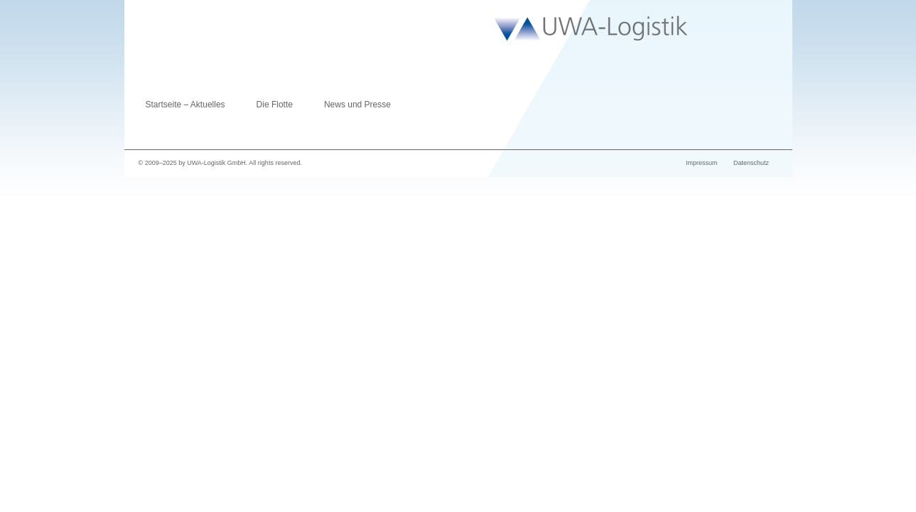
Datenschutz (751, 162)
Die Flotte (275, 105)
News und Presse (357, 105)
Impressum (702, 162)
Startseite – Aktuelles (185, 105)
